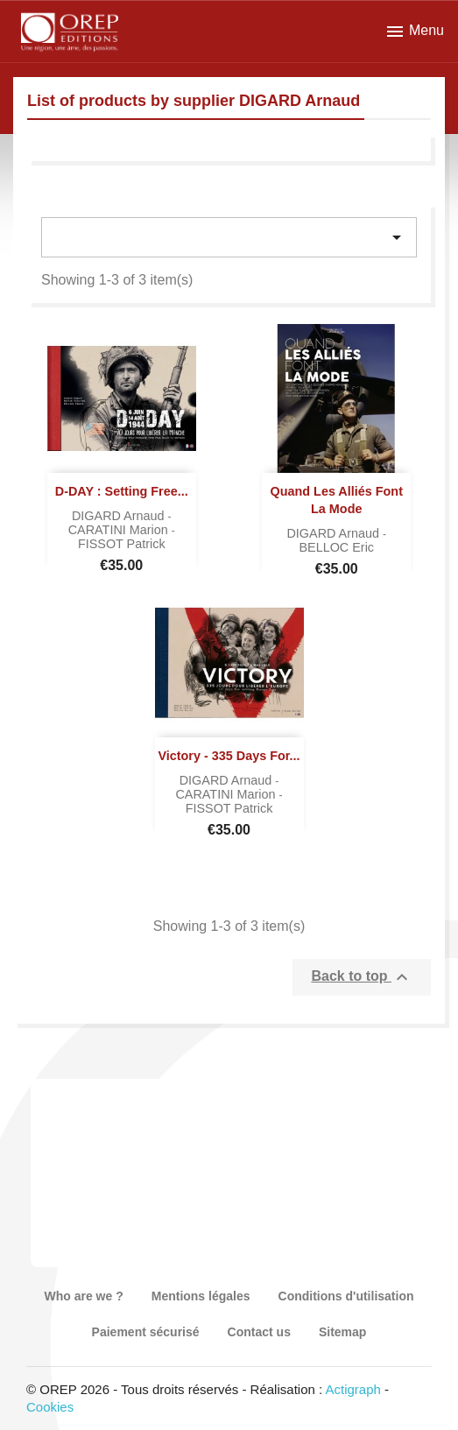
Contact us (259, 1332)
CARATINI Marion (120, 530)
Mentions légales (200, 1296)
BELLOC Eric (336, 547)
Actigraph (352, 1389)
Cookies (50, 1406)
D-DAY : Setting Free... (121, 491)
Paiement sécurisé (146, 1332)
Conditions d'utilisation (346, 1296)
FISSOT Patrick (122, 544)
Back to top (361, 977)
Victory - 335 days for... (228, 756)
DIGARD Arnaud (120, 516)
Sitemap (342, 1332)
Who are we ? (83, 1296)
